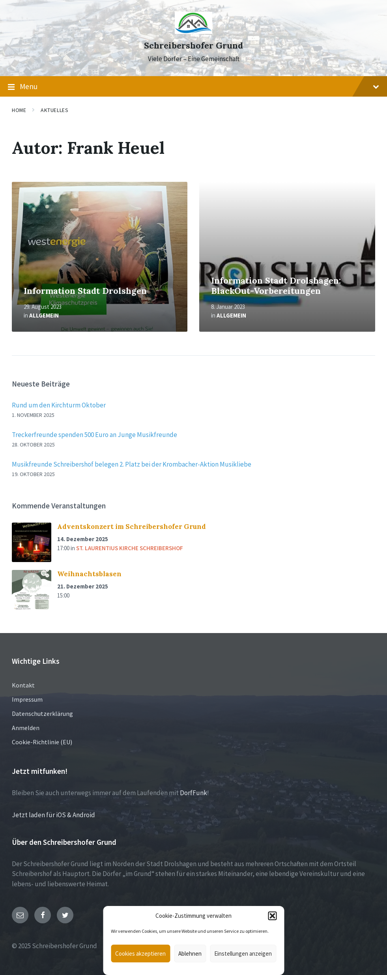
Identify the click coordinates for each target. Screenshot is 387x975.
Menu (193, 87)
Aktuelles (54, 110)
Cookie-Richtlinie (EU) (42, 742)
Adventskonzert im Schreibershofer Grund (131, 526)
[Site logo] (193, 31)
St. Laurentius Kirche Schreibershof (129, 548)
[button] (272, 916)
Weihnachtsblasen (89, 574)
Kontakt (23, 685)
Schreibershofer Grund (193, 45)
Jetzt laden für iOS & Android (53, 815)
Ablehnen (190, 953)
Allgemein (44, 315)
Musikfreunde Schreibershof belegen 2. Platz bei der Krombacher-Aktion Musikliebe (131, 464)
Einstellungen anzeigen (243, 953)
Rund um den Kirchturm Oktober (59, 405)
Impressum (27, 699)
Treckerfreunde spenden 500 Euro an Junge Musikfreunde (94, 434)
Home (19, 110)
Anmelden (25, 728)
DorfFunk (193, 792)
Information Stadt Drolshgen (85, 291)
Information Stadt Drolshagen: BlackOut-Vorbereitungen (276, 286)
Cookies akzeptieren (140, 953)
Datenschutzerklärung (42, 713)
